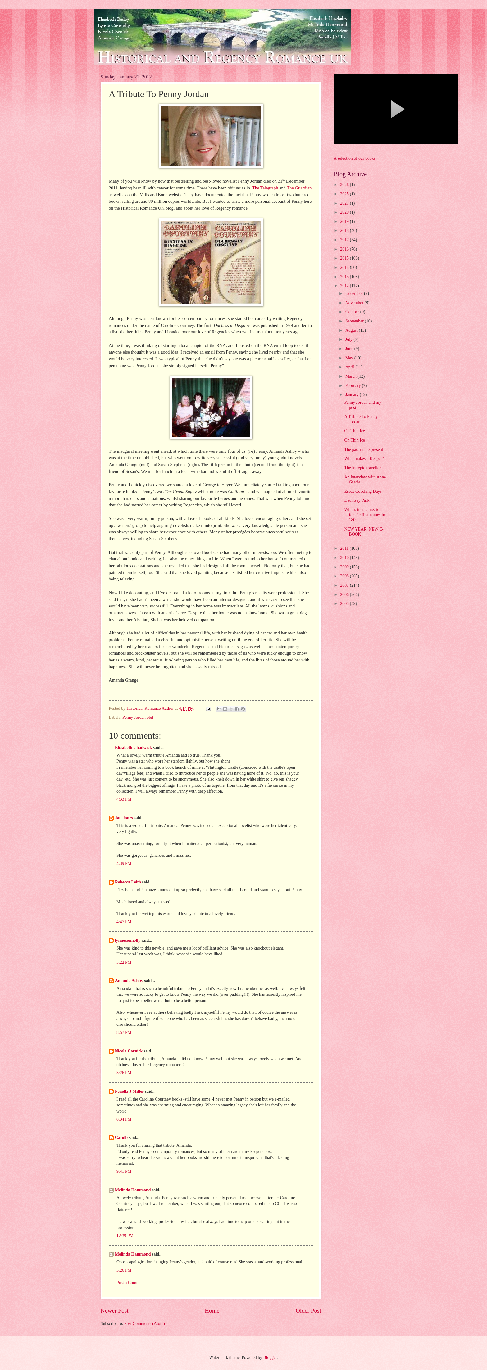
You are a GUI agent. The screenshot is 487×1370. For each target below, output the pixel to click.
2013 (345, 276)
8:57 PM (123, 1032)
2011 (345, 548)
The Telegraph (265, 187)
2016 (345, 249)
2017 (345, 240)
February (353, 385)
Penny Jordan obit (137, 717)
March (351, 376)
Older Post (308, 1310)
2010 (345, 557)
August (352, 330)
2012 (345, 285)
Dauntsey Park (356, 500)
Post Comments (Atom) (144, 1323)
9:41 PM (123, 1171)
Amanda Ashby (129, 980)
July (349, 339)
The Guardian (299, 187)
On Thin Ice (354, 431)
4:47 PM (123, 921)
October (352, 311)
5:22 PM (123, 962)
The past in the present (363, 449)
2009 (345, 567)
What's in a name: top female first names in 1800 (364, 514)
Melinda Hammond (133, 1190)
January (352, 394)
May (349, 358)
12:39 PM (125, 1236)
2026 (345, 184)
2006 (345, 594)
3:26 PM (123, 1072)
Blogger (270, 1357)
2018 (345, 230)
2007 (345, 585)
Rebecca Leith (128, 882)
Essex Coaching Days (362, 491)
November (355, 302)
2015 (345, 258)
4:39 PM (123, 863)
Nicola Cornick (129, 1051)
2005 (345, 603)
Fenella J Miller (129, 1091)
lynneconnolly (127, 940)
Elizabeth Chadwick (133, 747)
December (354, 293)
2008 (345, 576)
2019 (345, 221)
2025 (345, 194)
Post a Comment (130, 1282)
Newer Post (115, 1310)
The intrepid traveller (362, 467)
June (349, 348)
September (355, 321)
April (350, 367)
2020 (345, 212)
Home (212, 1310)
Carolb (121, 1137)
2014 (345, 267)
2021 (345, 203)
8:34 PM (123, 1119)
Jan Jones (124, 818)
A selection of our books (354, 158)
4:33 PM (123, 799)
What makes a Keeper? (364, 458)
